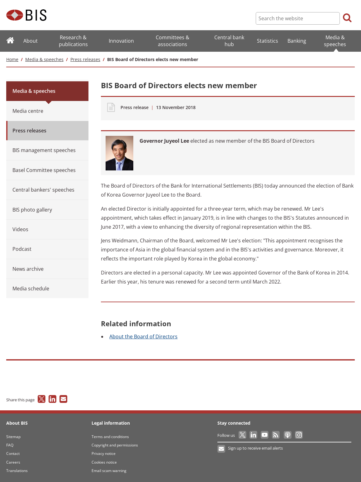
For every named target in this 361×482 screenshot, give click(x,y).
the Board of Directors (143, 336)
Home (12, 59)
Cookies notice (104, 462)
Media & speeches (44, 59)
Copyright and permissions (115, 445)
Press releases (85, 59)
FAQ (9, 445)
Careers (13, 462)
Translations (17, 470)
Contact (13, 453)
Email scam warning (109, 470)
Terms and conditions (110, 436)
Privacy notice (104, 453)
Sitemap (13, 436)
